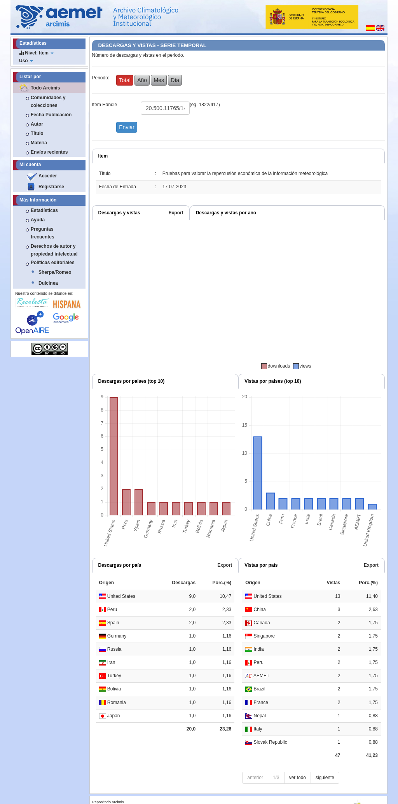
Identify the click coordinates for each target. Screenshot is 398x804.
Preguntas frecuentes (42, 233)
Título (37, 133)
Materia (39, 142)
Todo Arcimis (45, 88)
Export (176, 212)
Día (175, 80)
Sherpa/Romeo (55, 272)
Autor (37, 124)
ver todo (297, 777)
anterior (255, 777)
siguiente (325, 777)
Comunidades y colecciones (48, 101)
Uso (26, 60)
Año (142, 80)
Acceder (47, 176)
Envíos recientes (49, 152)
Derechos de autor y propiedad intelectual (54, 250)
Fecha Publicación (51, 114)
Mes (159, 80)
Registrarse (51, 186)
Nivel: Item (36, 53)
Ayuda (38, 219)
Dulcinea (48, 283)
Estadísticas (44, 210)
